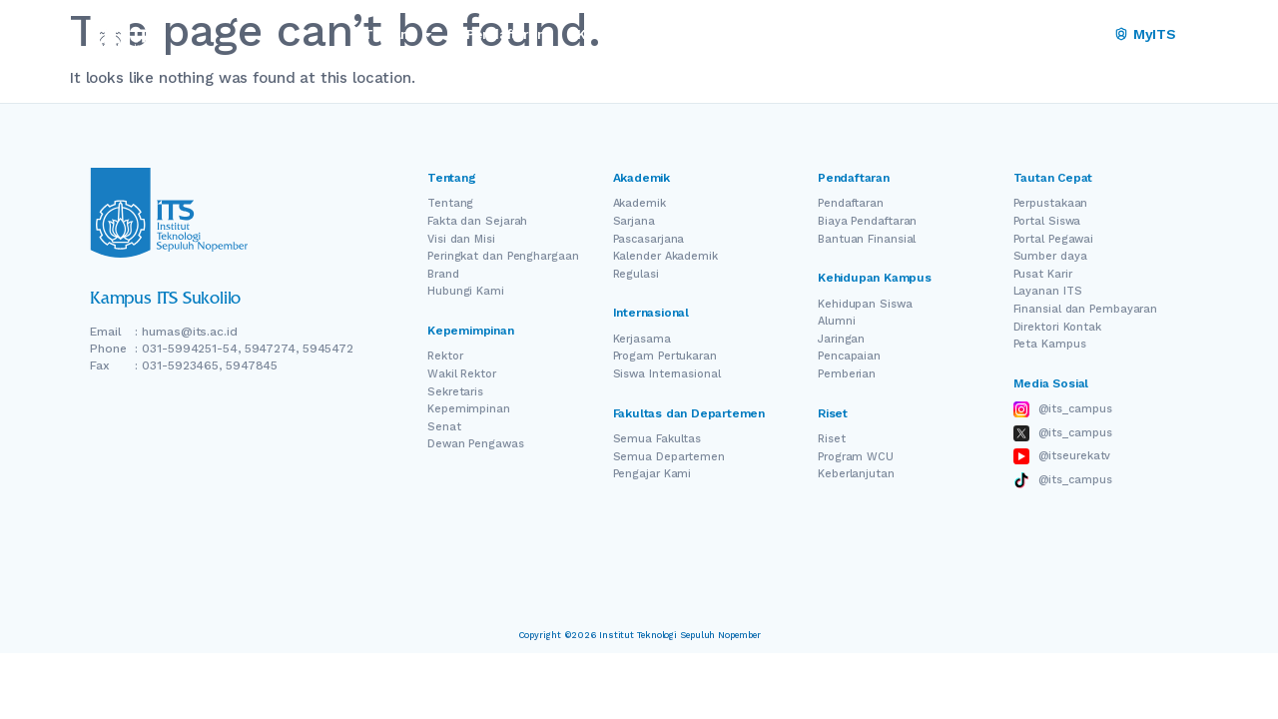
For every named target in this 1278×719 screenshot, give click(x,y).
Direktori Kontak (1057, 327)
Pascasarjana (649, 239)
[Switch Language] (1059, 35)
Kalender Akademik (665, 256)
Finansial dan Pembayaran (1085, 309)
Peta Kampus (1049, 344)
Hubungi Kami (465, 291)
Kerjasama (642, 339)
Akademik (639, 203)
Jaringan (841, 339)
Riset (832, 438)
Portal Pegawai (1053, 239)
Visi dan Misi (461, 239)
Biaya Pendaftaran (867, 221)
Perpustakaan (1050, 203)
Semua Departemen (669, 456)
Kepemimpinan (468, 408)
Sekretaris (455, 391)
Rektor (444, 356)
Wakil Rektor (461, 373)
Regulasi (636, 274)
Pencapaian (849, 356)
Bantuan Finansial (867, 239)
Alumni (836, 321)
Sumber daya (1050, 256)
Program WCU (856, 456)
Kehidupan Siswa (865, 304)
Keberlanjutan (856, 473)
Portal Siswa (1047, 221)
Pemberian (847, 373)
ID (1086, 34)
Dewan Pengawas (475, 443)
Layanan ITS (1047, 291)
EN (1030, 34)
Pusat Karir (1042, 274)
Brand (443, 274)
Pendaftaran (851, 203)
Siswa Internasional (667, 373)
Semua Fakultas (657, 438)
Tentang (450, 203)
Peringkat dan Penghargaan (503, 256)
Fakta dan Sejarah (477, 221)
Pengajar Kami (652, 473)
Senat (444, 426)
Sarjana (634, 221)
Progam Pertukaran (665, 356)
